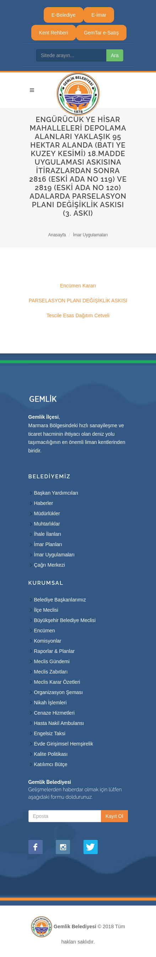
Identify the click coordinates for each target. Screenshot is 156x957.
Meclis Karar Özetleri (57, 682)
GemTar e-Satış (101, 32)
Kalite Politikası (51, 754)
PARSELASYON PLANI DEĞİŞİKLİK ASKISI (78, 300)
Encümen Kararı (78, 285)
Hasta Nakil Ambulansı (59, 723)
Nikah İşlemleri (50, 702)
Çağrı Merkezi (49, 565)
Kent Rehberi (53, 32)
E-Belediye (64, 15)
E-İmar (98, 15)
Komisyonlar (47, 641)
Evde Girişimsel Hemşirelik (63, 744)
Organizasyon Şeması (58, 692)
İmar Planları (48, 544)
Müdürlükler (47, 513)
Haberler (43, 503)
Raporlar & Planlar (54, 651)
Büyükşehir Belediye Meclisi (65, 620)
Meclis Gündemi (52, 661)
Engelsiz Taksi (49, 733)
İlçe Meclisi (46, 610)
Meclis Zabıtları (51, 672)
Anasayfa (57, 234)
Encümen (44, 630)
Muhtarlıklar (47, 524)
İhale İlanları (47, 534)
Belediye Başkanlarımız (60, 600)
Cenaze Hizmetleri (54, 713)
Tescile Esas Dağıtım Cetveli (78, 315)
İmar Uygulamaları (90, 234)
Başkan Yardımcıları (56, 493)
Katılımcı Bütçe (51, 764)
